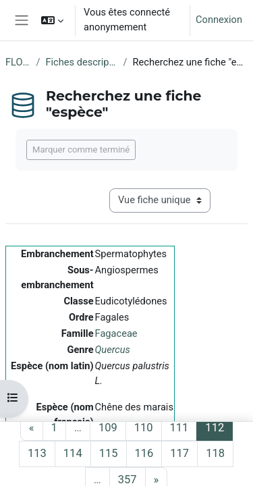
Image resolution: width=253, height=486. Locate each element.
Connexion (219, 20)
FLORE (17, 62)
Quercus (112, 350)
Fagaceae (116, 333)
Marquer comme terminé (81, 149)
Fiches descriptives (81, 62)
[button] (52, 20)
